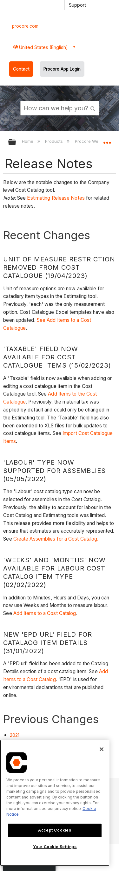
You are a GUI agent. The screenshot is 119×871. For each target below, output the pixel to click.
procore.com (25, 26)
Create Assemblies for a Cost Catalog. (56, 539)
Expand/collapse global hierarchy (16, 142)
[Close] (102, 749)
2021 (14, 735)
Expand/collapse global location (107, 140)
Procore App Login (62, 69)
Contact (21, 69)
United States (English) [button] (43, 47)
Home (28, 141)
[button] (93, 108)
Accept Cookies (54, 830)
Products (54, 141)
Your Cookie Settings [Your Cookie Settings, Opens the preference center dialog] (55, 846)
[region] (54, 803)
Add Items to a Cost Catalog (44, 613)
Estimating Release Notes (55, 198)
